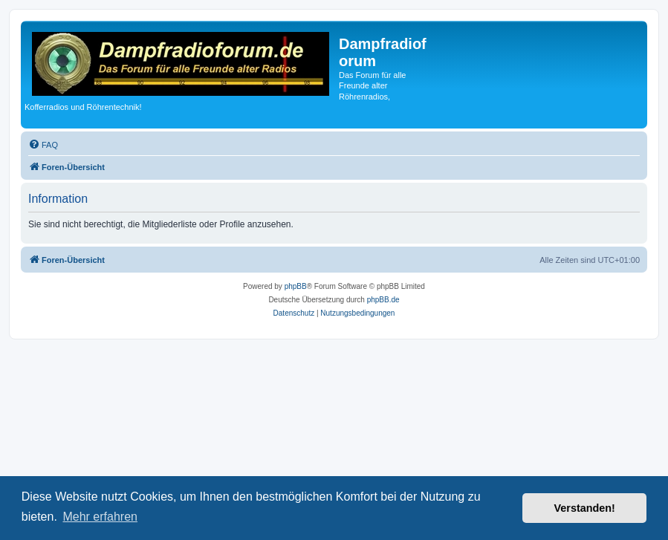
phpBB (296, 286)
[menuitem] (43, 145)
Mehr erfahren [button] (99, 516)
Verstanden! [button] (584, 508)
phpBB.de (383, 300)
